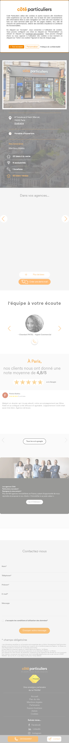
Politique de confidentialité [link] (50, 47)
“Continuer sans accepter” (34, 34)
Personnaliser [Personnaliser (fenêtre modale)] (32, 47)
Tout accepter (16, 47)
